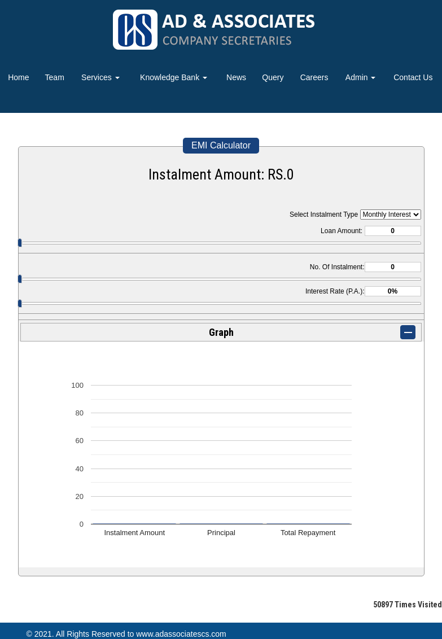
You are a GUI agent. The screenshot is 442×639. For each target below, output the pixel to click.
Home (18, 77)
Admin (360, 77)
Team (54, 77)
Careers (314, 77)
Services (100, 77)
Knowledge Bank (173, 77)
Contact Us (412, 77)
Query (272, 77)
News (236, 77)
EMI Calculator (221, 145)
